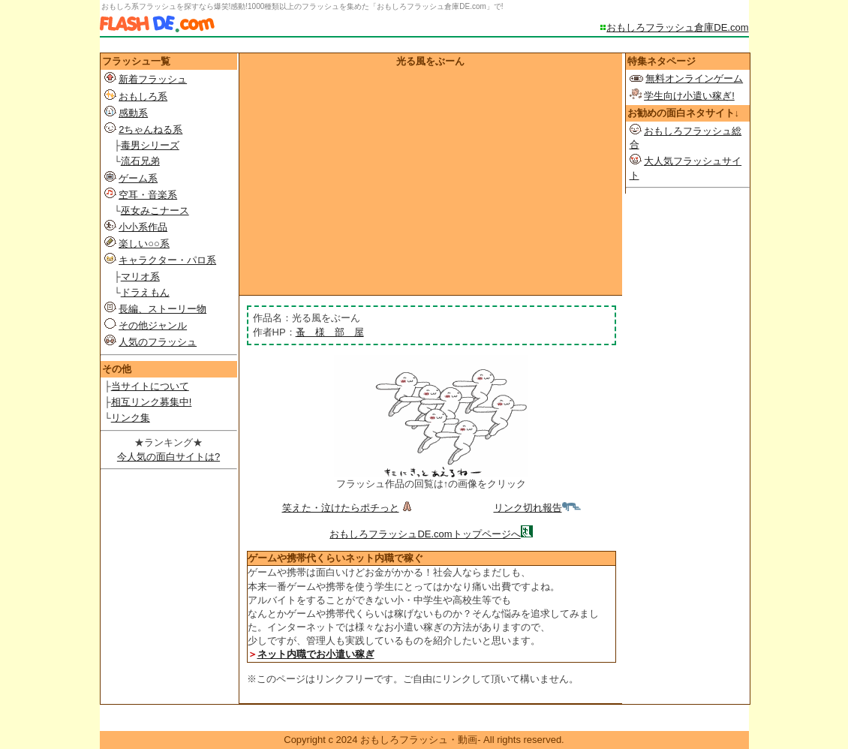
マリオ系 (140, 276)
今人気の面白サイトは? (168, 456)
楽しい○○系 (144, 243)
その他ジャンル (153, 325)
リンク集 (130, 417)
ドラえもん (145, 292)
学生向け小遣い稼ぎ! (689, 95)
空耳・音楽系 (148, 194)
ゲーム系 (138, 178)
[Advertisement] (431, 181)
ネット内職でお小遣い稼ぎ (315, 654)
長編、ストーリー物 (162, 308)
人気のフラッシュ (158, 341)
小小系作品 (143, 227)
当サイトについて (150, 386)
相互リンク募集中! (151, 402)
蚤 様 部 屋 (330, 332)
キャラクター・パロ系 (167, 260)
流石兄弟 (140, 161)
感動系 (133, 113)
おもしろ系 (143, 96)
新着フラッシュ (153, 79)
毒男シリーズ (150, 145)
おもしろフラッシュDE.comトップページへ (424, 534)
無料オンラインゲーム (694, 78)
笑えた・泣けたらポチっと (348, 507)
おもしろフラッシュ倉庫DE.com (677, 27)
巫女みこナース (155, 210)
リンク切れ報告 (537, 507)
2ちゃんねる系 (150, 129)
